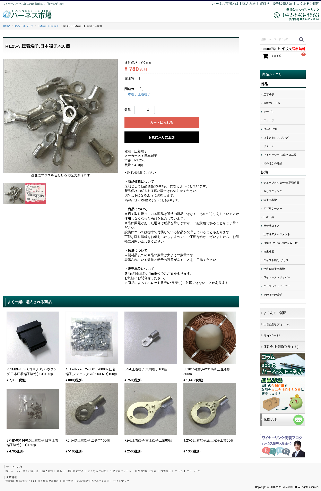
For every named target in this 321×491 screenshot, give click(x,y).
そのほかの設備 (272, 294)
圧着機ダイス (271, 225)
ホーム (9, 471)
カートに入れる (161, 122)
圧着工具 (268, 217)
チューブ (268, 120)
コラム (179, 471)
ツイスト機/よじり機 (275, 260)
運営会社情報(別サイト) (280, 347)
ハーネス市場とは (225, 4)
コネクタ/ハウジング (275, 137)
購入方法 (248, 4)
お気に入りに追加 (161, 137)
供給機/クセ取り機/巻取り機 (280, 242)
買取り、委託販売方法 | (278, 4)
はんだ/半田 (270, 128)
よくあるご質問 (307, 4)
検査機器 (268, 251)
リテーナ (268, 146)
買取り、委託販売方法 (70, 471)
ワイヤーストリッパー (276, 277)
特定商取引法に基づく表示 (93, 481)
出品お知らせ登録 (145, 471)
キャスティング (272, 191)
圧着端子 (268, 94)
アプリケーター (272, 208)
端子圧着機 (270, 199)
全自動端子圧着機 (274, 268)
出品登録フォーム (276, 324)
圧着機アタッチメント (276, 234)
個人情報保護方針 (48, 481)
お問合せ (165, 471)
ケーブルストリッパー (276, 286)
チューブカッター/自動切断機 (281, 182)
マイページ (271, 335)
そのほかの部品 (272, 163)
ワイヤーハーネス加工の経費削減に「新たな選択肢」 (35, 3)
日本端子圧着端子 (137, 94)
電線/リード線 (271, 103)
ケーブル (268, 111)
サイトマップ (121, 481)
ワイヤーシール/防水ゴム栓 (279, 154)
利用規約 (68, 481)
